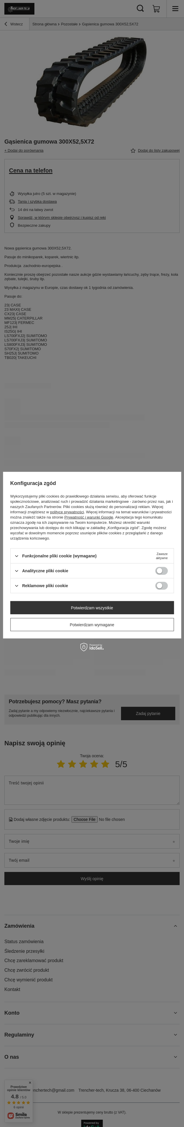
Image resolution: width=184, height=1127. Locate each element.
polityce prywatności (67, 512)
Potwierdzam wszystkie (92, 607)
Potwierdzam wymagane (92, 624)
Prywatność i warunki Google (88, 517)
